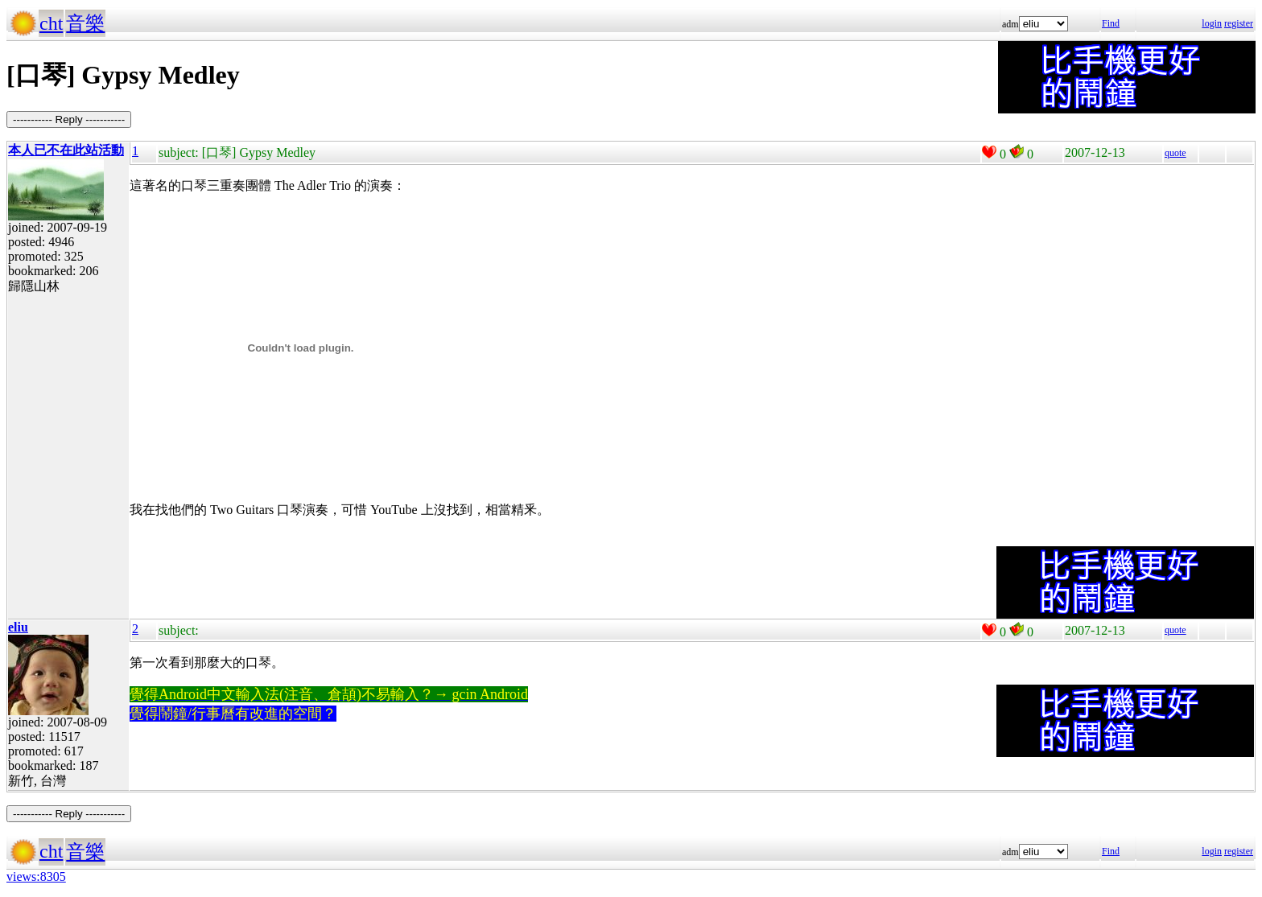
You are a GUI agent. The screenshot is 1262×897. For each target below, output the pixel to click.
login (1212, 23)
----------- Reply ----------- (69, 119)
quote (1175, 152)
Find (1111, 23)
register (1238, 23)
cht (51, 23)
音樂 (85, 23)
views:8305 (36, 876)
